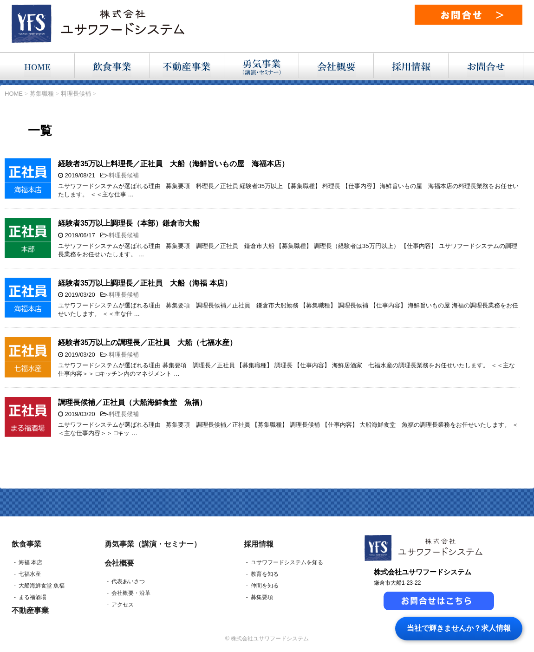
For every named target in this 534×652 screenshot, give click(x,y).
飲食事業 (26, 544)
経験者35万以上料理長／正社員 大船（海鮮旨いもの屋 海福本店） (173, 164)
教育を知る (265, 574)
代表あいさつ (128, 581)
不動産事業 (30, 610)
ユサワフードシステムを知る (287, 562)
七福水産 (30, 574)
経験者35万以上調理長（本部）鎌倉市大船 (129, 223)
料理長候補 (124, 175)
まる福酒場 (32, 597)
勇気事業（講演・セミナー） (152, 544)
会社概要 (119, 563)
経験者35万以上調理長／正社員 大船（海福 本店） (145, 283)
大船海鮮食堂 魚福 (42, 585)
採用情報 (259, 544)
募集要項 (262, 597)
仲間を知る (265, 585)
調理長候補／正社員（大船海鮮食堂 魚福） (132, 402)
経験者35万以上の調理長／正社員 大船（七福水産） (147, 342)
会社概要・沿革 (130, 593)
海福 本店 (30, 562)
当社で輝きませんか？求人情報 (459, 628)
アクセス (122, 604)
